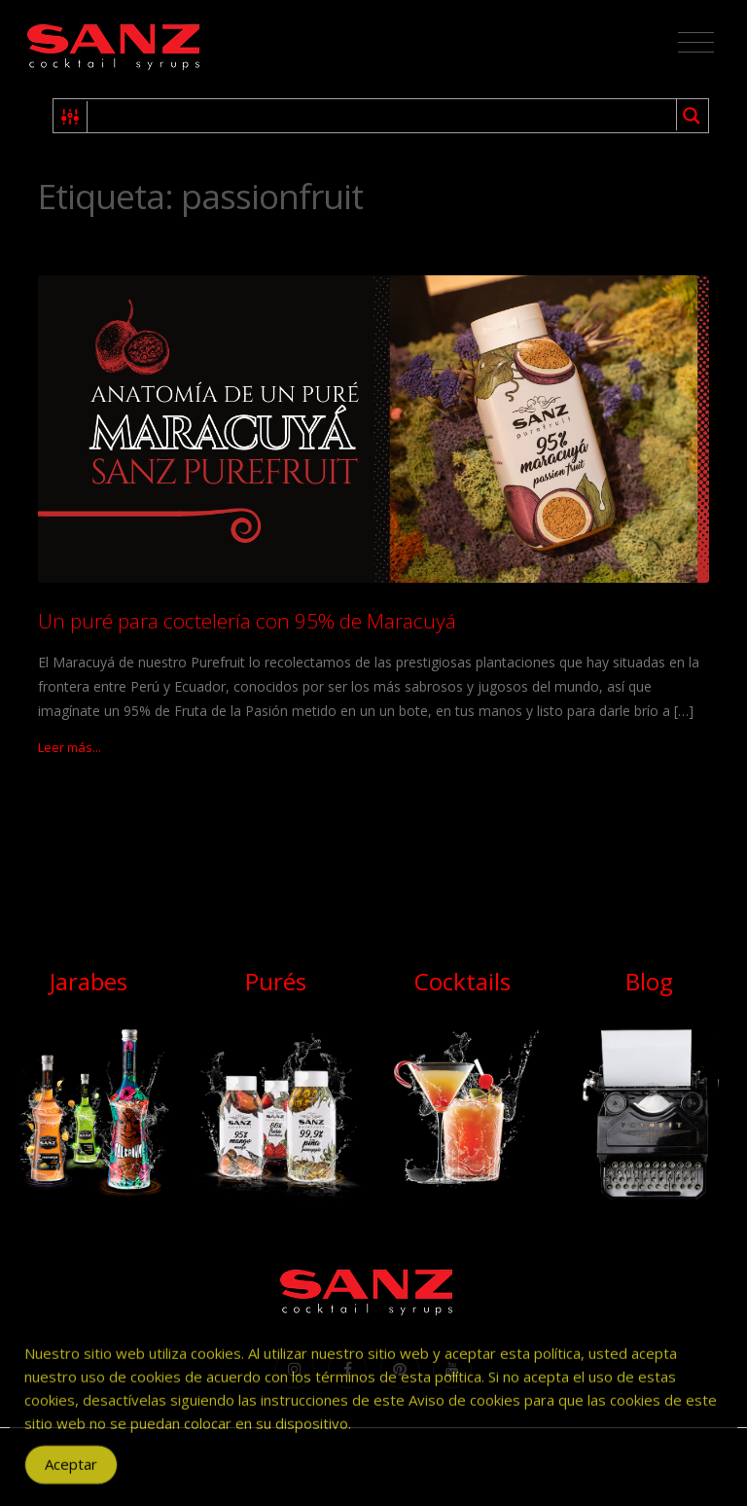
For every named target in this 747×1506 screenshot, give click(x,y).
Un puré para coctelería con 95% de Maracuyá (247, 620)
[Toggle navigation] (696, 42)
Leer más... (69, 747)
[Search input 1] (382, 115)
